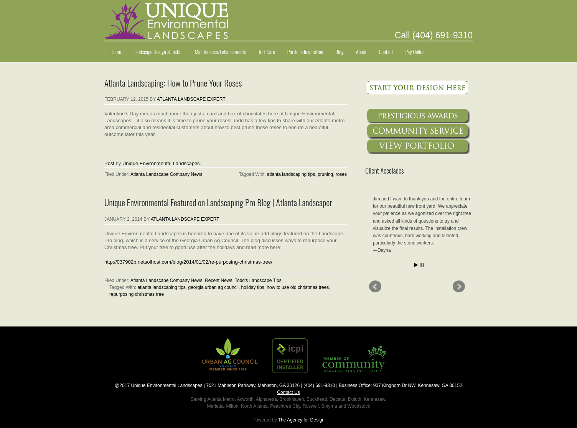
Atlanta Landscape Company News (166, 174)
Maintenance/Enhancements (220, 52)
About (361, 52)
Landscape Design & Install (158, 52)
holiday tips (252, 287)
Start (416, 265)
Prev (375, 286)
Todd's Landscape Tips (258, 280)
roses (341, 174)
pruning (325, 174)
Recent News (218, 280)
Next (459, 286)
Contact (386, 52)
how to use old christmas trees (298, 287)
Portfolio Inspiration (305, 52)
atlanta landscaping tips (291, 174)
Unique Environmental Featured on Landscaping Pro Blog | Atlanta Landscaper (218, 202)
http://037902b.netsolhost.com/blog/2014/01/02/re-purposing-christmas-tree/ (188, 262)
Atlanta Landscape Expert (191, 99)
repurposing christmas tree (136, 294)
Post (109, 163)
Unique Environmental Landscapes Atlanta (288, 20)
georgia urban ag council (213, 287)
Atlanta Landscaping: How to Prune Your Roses (173, 82)
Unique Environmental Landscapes (161, 163)
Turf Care (266, 52)
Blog (339, 52)
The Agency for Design (301, 420)
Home (115, 52)
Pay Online (414, 52)
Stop (422, 265)
